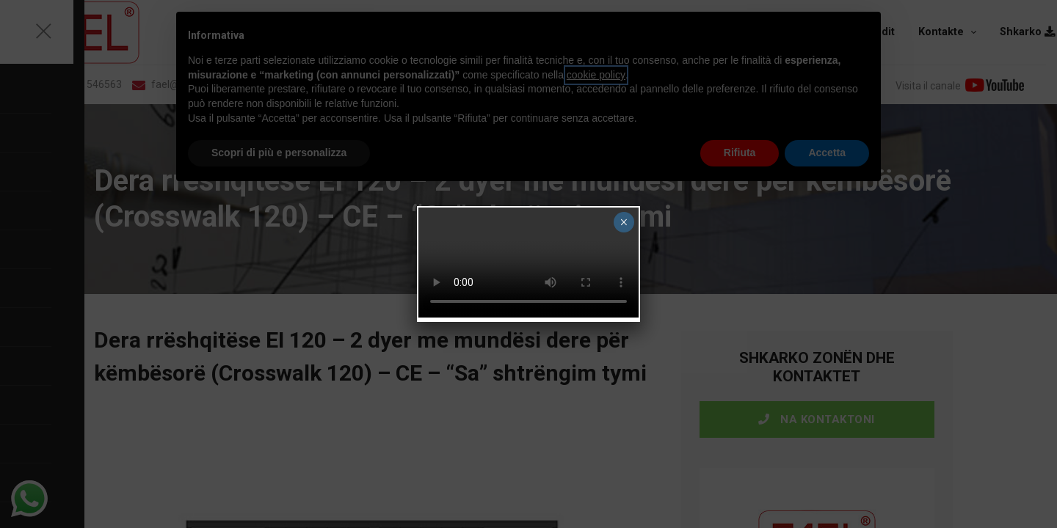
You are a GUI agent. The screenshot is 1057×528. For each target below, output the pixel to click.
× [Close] (624, 222)
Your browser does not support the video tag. (528, 263)
